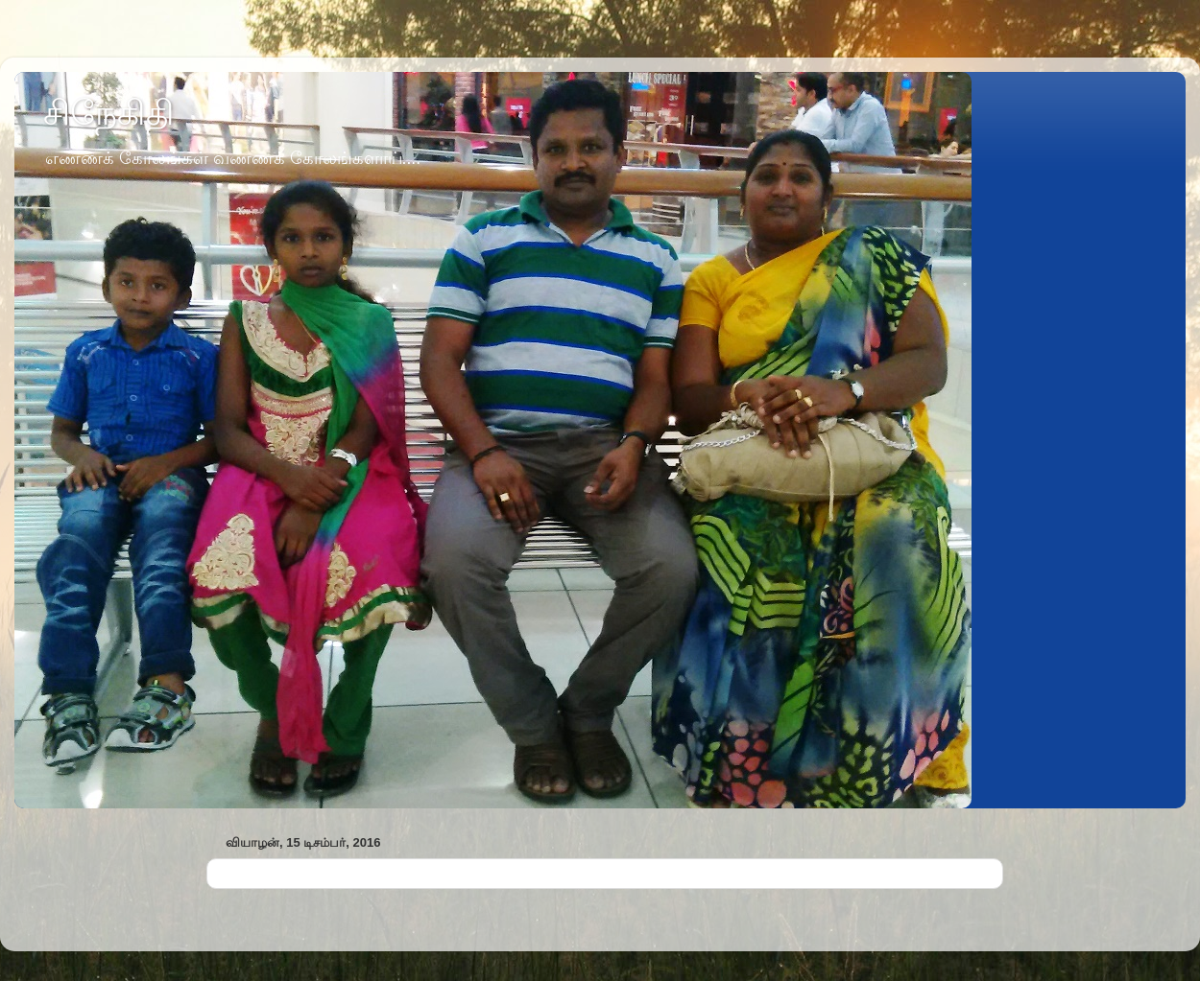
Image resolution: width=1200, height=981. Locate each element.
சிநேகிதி (109, 112)
